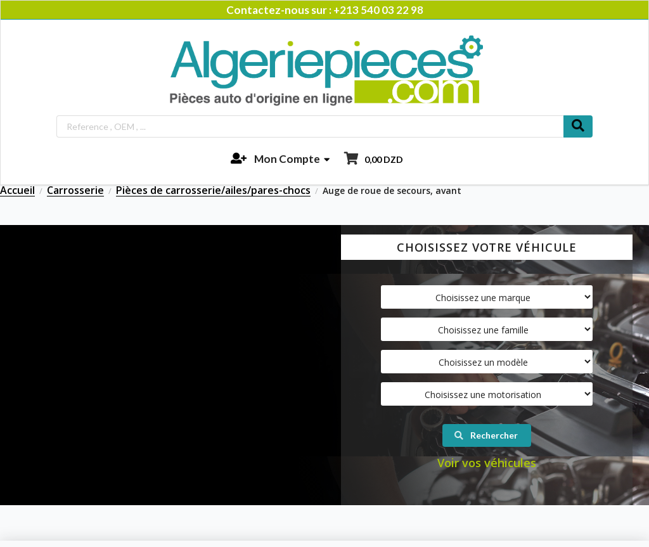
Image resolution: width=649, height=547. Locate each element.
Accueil (17, 190)
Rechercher (486, 435)
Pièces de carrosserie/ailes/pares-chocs (213, 190)
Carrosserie (75, 190)
